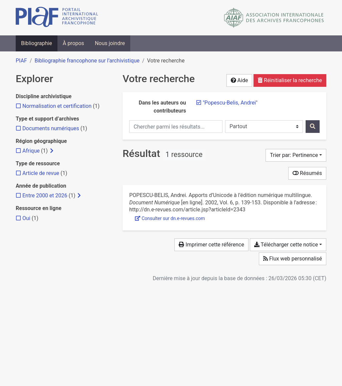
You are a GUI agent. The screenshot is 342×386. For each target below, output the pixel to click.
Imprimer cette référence (211, 244)
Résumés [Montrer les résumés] (307, 173)
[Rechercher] (313, 126)
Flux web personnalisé (292, 258)
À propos (73, 43)
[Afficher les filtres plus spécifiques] (51, 151)
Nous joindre (110, 43)
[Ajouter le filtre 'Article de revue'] (40, 173)
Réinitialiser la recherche (290, 80)
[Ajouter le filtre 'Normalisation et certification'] (57, 106)
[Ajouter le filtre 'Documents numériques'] (50, 128)
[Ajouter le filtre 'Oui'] (26, 218)
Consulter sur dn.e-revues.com (170, 218)
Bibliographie (36, 43)
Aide (239, 80)
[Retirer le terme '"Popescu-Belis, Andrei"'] (230, 103)
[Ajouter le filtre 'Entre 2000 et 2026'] (44, 195)
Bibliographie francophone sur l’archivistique (86, 60)
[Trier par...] (296, 155)
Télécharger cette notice (286, 244)
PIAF (21, 60)
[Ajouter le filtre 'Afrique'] (31, 151)
